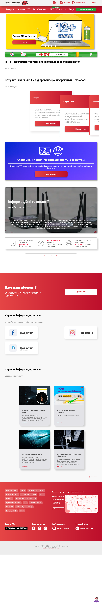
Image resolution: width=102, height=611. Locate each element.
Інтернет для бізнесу (24, 491)
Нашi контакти (58, 493)
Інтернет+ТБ (24, 9)
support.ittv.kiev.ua (63, 512)
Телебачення (39, 9)
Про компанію (11, 474)
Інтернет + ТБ (11, 495)
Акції (71, 9)
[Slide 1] (45, 46)
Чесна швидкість (53, 240)
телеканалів (23, 244)
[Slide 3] (52, 46)
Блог (42, 478)
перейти (24, 42)
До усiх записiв (93, 460)
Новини (9, 482)
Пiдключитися (56, 127)
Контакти (61, 9)
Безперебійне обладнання (26, 482)
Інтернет (10, 9)
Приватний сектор (13, 487)
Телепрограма (35, 487)
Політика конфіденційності (51, 533)
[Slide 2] (48, 46)
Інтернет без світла (36, 474)
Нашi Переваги (11, 478)
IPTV (51, 9)
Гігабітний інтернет (29, 478)
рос (96, 2)
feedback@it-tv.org (86, 512)
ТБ (25, 487)
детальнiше (80, 292)
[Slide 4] (55, 46)
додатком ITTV (80, 244)
